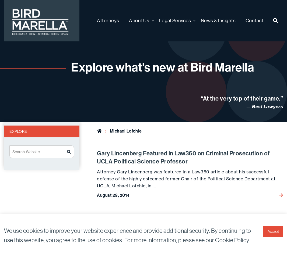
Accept (273, 231)
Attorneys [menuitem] (108, 20)
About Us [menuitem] (139, 20)
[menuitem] (275, 21)
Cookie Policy (232, 240)
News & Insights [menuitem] (218, 20)
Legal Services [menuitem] (175, 20)
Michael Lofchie (126, 131)
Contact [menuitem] (255, 20)
